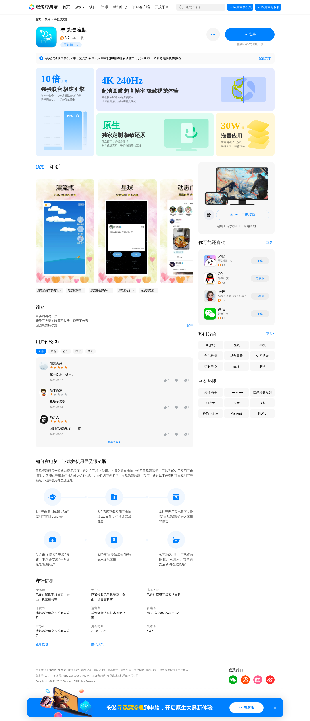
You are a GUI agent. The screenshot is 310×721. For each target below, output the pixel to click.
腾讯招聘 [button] (99, 670)
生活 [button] (236, 366)
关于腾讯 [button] (41, 670)
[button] (43, 7)
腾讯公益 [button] (112, 670)
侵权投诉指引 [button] (167, 670)
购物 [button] (262, 366)
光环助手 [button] (210, 392)
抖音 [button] (236, 403)
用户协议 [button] (183, 670)
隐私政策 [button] (97, 644)
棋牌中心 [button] (210, 366)
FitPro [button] (262, 413)
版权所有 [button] (125, 670)
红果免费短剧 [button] (262, 392)
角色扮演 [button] (210, 355)
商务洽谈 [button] (86, 670)
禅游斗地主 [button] (210, 413)
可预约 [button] (210, 345)
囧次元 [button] (210, 403)
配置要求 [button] (265, 58)
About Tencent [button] (56, 670)
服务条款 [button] (73, 670)
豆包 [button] (262, 403)
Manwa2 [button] (237, 413)
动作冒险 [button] (236, 355)
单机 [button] (262, 345)
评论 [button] (54, 166)
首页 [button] (38, 19)
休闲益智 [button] (262, 355)
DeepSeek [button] (236, 392)
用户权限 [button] (138, 670)
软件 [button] (47, 19)
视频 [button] (236, 345)
